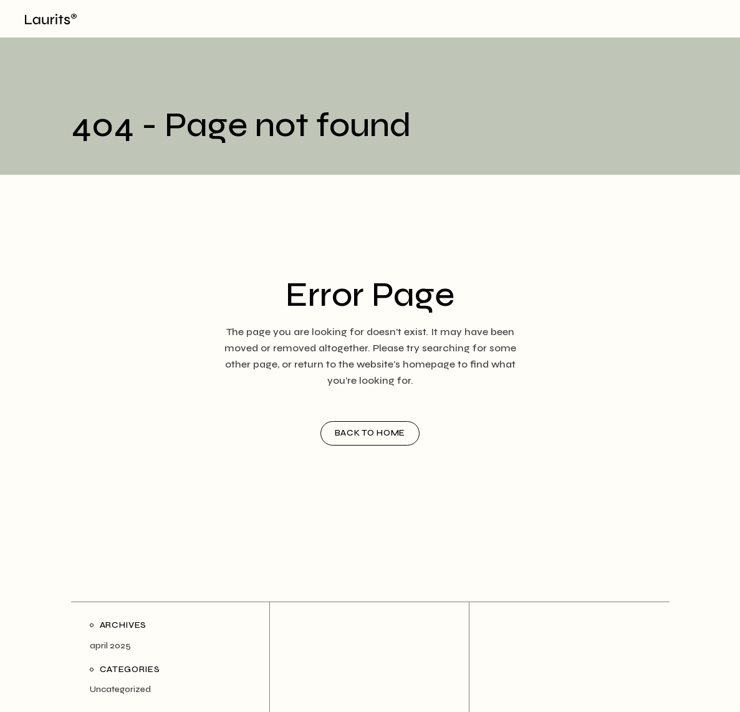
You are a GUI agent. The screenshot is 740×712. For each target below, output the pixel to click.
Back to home (370, 432)
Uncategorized (120, 689)
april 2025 (110, 645)
